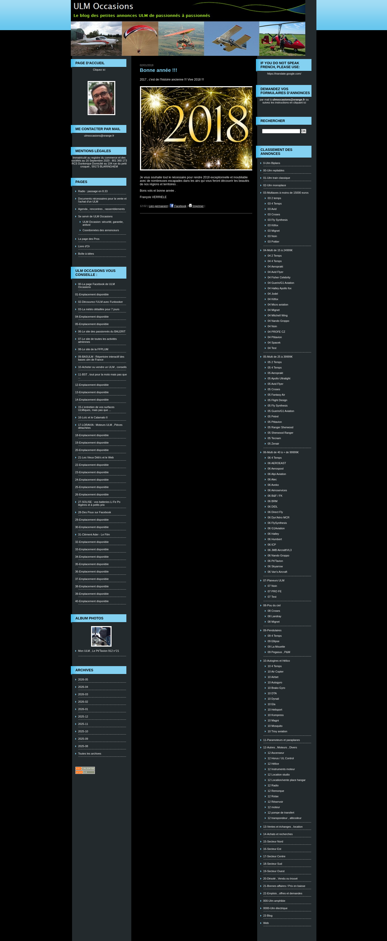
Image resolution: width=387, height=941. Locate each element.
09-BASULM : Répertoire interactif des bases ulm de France (101, 358)
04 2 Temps (275, 255)
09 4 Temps (275, 635)
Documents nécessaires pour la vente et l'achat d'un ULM (102, 200)
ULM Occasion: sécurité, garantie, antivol (103, 223)
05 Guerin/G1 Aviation (281, 410)
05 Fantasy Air (276, 394)
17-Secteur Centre (274, 856)
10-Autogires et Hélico (276, 660)
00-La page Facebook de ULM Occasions (96, 285)
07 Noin (272, 585)
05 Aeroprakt (275, 372)
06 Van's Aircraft (277, 571)
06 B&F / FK (275, 495)
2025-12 (83, 716)
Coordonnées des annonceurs (101, 230)
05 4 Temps (275, 367)
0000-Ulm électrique (275, 908)
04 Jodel (273, 293)
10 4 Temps (275, 666)
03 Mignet (274, 230)
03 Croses (274, 214)
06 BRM (273, 501)
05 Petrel (273, 416)
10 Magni (273, 720)
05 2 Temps (275, 362)
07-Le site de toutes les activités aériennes (97, 340)
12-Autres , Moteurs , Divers (280, 747)
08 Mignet (274, 621)
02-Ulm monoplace (274, 185)
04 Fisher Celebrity (279, 277)
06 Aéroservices (277, 490)
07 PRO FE (275, 591)
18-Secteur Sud (272, 863)
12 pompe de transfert (281, 812)
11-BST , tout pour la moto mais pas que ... (102, 376)
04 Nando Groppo (278, 320)
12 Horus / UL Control (281, 758)
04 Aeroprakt (275, 266)
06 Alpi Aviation (277, 473)
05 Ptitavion (275, 421)
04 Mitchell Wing (278, 315)
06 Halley (273, 533)
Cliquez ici (99, 69)
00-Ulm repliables (274, 170)
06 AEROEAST (277, 463)
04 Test (272, 348)
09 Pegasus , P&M (279, 652)
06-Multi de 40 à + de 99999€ (281, 452)
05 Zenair (273, 443)
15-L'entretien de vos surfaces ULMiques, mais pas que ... (96, 408)
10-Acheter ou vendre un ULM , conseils (102, 367)
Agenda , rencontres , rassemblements (101, 208)
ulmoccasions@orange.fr (99, 135)
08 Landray (274, 616)
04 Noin (272, 326)
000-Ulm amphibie (274, 900)
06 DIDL (273, 506)
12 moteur (274, 807)
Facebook (178, 206)
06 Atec (272, 479)
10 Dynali (273, 698)
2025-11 (83, 723)
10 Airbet (273, 676)
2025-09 (83, 738)
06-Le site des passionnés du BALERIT (102, 331)
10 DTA (272, 693)
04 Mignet (274, 309)
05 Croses (274, 389)
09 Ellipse (274, 641)
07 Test (272, 596)
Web (266, 922)
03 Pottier (273, 241)
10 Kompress (276, 715)
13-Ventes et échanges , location (283, 826)
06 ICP (272, 544)
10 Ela (271, 704)
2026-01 (83, 709)
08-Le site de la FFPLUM (93, 349)
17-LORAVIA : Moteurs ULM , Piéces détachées (100, 426)
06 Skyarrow (275, 566)
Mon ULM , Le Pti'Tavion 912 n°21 (98, 650)
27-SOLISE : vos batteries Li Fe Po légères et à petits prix (99, 503)
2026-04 (83, 686)
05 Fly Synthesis (278, 405)
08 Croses (274, 610)
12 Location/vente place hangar (287, 779)
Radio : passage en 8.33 (93, 191)
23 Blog (267, 915)
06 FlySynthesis (277, 522)
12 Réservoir (275, 801)
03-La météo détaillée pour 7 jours (98, 309)
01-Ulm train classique (276, 177)
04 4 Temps (275, 261)
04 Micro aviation (278, 304)
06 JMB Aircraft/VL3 (280, 550)
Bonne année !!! (158, 70)
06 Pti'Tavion (275, 560)
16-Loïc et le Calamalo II (93, 417)
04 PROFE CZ (276, 331)
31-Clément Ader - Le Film (94, 534)
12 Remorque (276, 790)
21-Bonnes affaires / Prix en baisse (284, 885)
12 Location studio (279, 774)
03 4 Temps (275, 203)
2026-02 (83, 701)
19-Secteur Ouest (274, 871)
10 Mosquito (275, 725)
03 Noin (272, 236)
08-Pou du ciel (272, 605)
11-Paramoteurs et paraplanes (281, 739)
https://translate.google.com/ (284, 73)
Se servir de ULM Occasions (95, 216)
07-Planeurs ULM (274, 580)
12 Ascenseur (276, 752)
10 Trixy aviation (277, 731)
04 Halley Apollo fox (280, 288)
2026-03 (83, 694)
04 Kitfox (273, 299)
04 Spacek (274, 342)
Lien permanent (158, 206)
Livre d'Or (84, 246)
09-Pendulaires (272, 630)
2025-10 (83, 731)
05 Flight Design (278, 400)
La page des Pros (88, 238)
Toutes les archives (89, 753)
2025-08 (83, 746)
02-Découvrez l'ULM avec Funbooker (100, 301)
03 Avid (272, 208)
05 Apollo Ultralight (279, 378)
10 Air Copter (276, 671)
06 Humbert (275, 539)
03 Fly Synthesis (278, 219)
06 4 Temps (275, 457)
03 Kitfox (273, 225)
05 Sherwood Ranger (280, 432)
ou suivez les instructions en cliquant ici (285, 101)
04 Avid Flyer (275, 271)
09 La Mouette (276, 646)
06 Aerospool (276, 468)
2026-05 (83, 679)
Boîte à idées (86, 253)
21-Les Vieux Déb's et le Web (96, 457)
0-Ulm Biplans (271, 163)
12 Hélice (273, 763)
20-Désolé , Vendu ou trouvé (280, 878)
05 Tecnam (274, 438)
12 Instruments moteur (281, 769)
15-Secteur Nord (273, 841)
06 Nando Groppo (278, 555)
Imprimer (196, 206)
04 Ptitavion (275, 337)
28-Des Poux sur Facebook (94, 512)
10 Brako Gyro (276, 687)
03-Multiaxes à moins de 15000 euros (286, 192)
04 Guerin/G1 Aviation (281, 282)
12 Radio (273, 785)
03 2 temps (274, 198)
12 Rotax (273, 796)
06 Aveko (273, 484)
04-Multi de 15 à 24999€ (278, 250)
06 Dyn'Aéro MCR (279, 517)
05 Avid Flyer (275, 383)
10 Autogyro (275, 682)
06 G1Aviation (276, 528)
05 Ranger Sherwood (280, 427)
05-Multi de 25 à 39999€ (278, 356)
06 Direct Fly (275, 512)
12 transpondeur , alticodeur (285, 818)
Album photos (89, 618)
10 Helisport (275, 709)
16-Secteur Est (272, 848)
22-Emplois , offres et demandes (282, 893)
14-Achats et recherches (278, 834)
